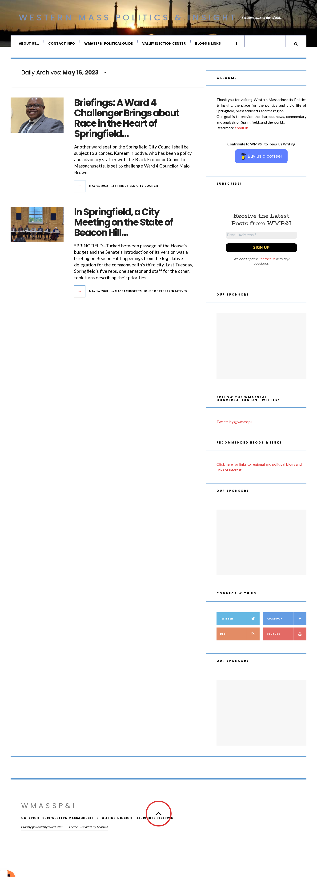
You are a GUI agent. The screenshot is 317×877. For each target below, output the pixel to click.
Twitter (240, 625)
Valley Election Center (164, 43)
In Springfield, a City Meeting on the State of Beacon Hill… (123, 227)
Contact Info (61, 43)
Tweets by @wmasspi (234, 428)
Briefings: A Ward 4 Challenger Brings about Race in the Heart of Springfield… (126, 123)
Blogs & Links (208, 43)
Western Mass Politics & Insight (128, 17)
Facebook (286, 625)
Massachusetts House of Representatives (151, 295)
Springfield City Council (137, 190)
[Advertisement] (261, 353)
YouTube (286, 640)
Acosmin (102, 833)
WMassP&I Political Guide (108, 43)
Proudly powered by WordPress (41, 833)
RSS (240, 640)
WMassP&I (49, 812)
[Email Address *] (261, 240)
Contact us (266, 265)
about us (242, 132)
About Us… (29, 43)
